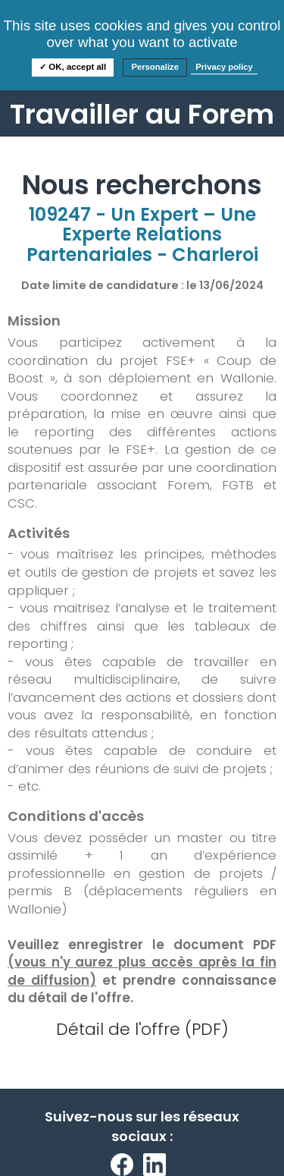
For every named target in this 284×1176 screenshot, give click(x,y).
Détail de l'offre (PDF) (142, 1029)
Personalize (155, 66)
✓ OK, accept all (72, 66)
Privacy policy (224, 66)
